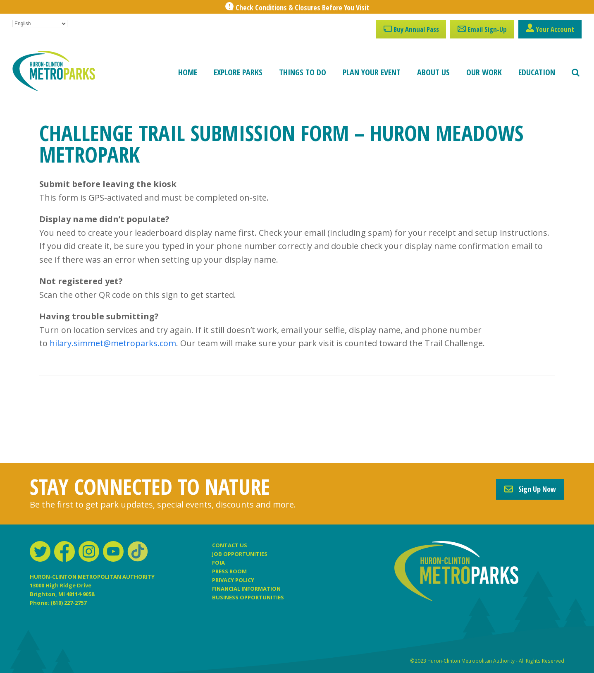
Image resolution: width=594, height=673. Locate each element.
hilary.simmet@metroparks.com (113, 343)
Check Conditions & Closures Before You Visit (302, 7)
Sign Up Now (530, 489)
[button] (575, 72)
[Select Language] (39, 23)
